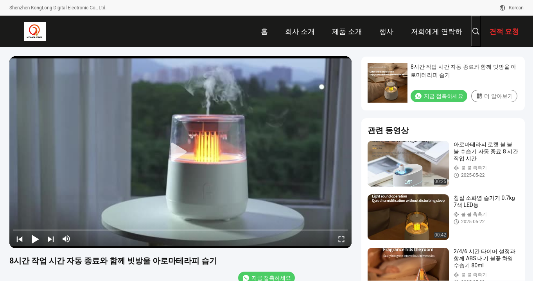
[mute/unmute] (66, 239)
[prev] (19, 239)
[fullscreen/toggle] (341, 239)
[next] (51, 239)
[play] (180, 152)
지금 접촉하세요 (439, 96)
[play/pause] (35, 239)
